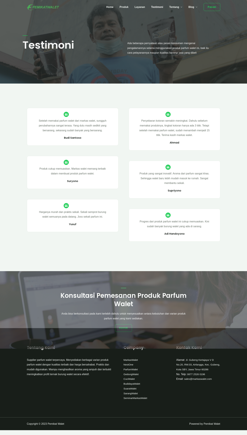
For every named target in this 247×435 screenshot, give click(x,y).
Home (115, 7)
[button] (123, 378)
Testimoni (159, 7)
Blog (192, 7)
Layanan (143, 7)
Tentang (175, 7)
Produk (128, 7)
